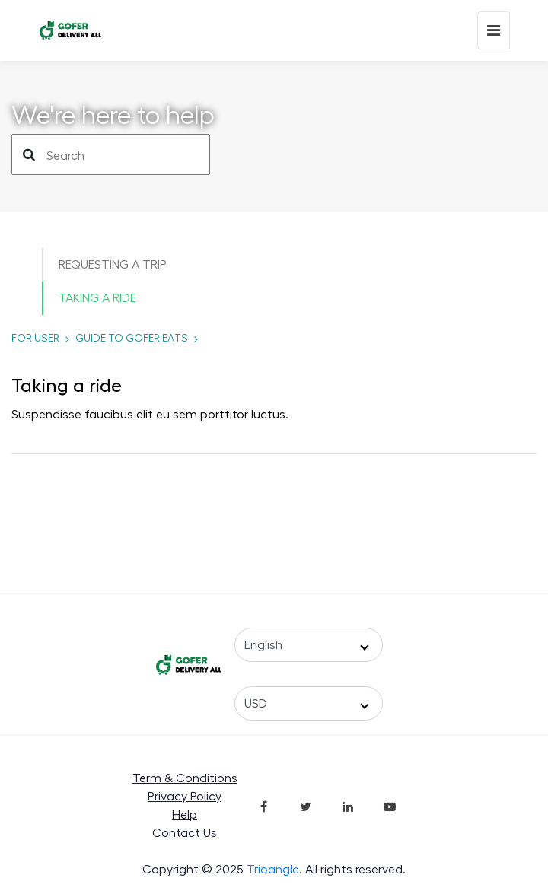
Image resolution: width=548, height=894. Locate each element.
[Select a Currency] (308, 703)
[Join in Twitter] (306, 806)
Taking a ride (97, 298)
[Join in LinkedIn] (348, 806)
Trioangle (273, 870)
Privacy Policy (184, 797)
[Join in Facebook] (264, 806)
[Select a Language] (308, 645)
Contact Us (184, 833)
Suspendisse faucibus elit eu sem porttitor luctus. (149, 415)
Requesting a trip (113, 265)
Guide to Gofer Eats (131, 338)
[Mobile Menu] (493, 30)
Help (184, 815)
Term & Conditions (184, 778)
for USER (35, 338)
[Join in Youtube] (389, 806)
